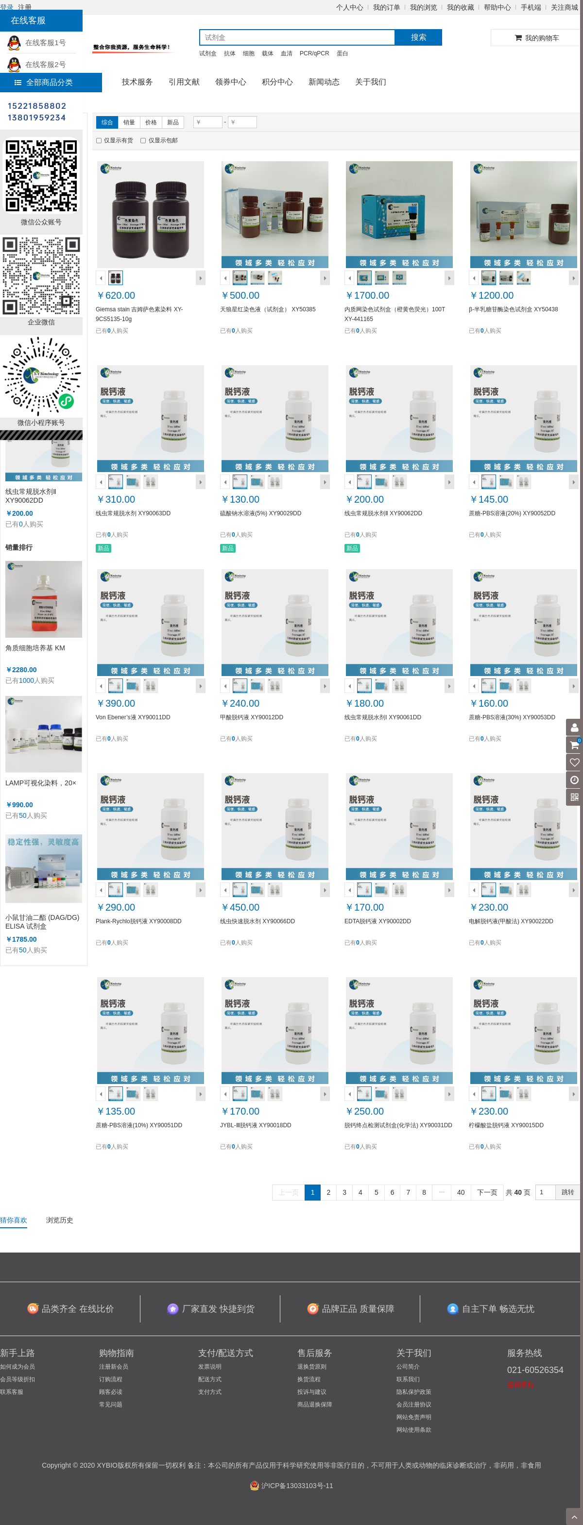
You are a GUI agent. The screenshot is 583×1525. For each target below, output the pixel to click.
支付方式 (210, 1392)
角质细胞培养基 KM (35, 648)
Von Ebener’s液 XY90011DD (133, 717)
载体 (268, 53)
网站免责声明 (413, 1417)
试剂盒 (208, 53)
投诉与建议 (311, 1392)
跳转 (568, 1192)
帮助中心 (497, 7)
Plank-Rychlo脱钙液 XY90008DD (139, 921)
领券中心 (230, 82)
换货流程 (309, 1379)
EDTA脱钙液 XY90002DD (377, 921)
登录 (7, 7)
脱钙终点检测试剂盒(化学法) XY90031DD (398, 1125)
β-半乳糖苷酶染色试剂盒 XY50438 (513, 309)
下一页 (487, 1192)
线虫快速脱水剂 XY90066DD (257, 921)
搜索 (419, 37)
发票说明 (210, 1366)
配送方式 (210, 1379)
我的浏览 (423, 7)
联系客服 (11, 1392)
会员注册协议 (413, 1404)
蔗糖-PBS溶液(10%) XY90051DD (139, 1125)
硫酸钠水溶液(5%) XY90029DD (260, 513)
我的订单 (386, 7)
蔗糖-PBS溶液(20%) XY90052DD (512, 513)
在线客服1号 (36, 42)
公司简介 (408, 1366)
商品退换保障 (314, 1404)
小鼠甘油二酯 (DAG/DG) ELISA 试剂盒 (42, 922)
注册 (25, 7)
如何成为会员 (17, 1366)
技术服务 (137, 82)
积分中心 (277, 82)
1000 (26, 680)
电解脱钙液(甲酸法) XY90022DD (511, 921)
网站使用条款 (413, 1429)
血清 (286, 53)
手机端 (531, 7)
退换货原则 (311, 1366)
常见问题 (110, 1404)
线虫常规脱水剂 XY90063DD (133, 513)
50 (23, 815)
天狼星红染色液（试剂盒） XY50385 (268, 309)
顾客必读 (110, 1392)
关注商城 (564, 7)
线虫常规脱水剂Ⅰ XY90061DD (382, 717)
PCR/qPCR (314, 53)
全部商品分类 (44, 82)
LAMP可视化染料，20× (40, 783)
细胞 (249, 53)
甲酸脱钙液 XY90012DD (251, 717)
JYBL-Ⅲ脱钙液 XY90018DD (256, 1125)
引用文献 (184, 82)
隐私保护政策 (413, 1392)
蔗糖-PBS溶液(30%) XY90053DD (512, 717)
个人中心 (349, 7)
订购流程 (110, 1379)
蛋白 (342, 53)
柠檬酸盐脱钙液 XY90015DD (506, 1125)
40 (461, 1192)
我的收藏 (460, 7)
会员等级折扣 (17, 1379)
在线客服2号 (36, 64)
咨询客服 (520, 1385)
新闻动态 (324, 82)
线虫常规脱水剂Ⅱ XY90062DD (30, 496)
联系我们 (408, 1379)
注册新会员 (113, 1366)
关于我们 (370, 82)
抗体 (230, 53)
